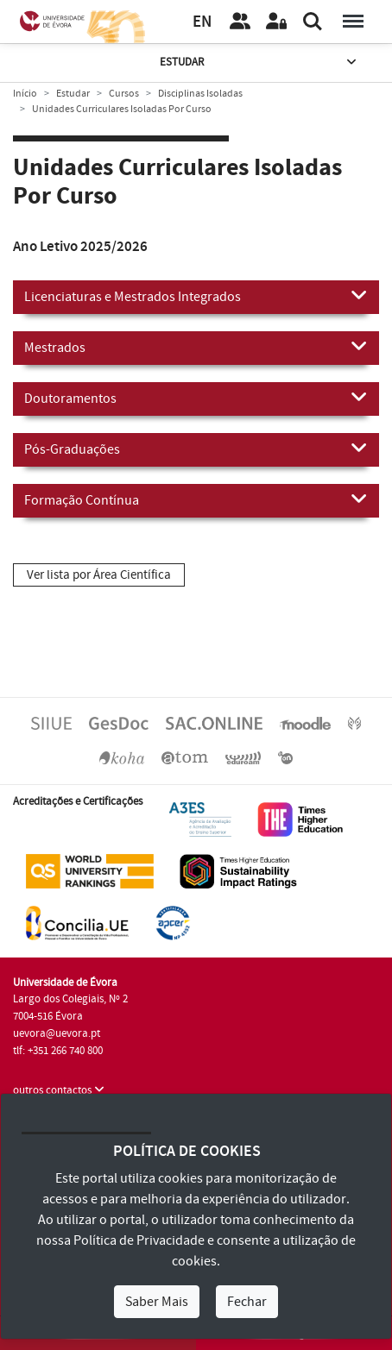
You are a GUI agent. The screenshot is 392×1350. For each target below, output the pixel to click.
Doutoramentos (196, 397)
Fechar (247, 1301)
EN (202, 22)
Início (25, 93)
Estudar (259, 62)
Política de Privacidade (139, 1240)
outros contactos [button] (58, 1090)
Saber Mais (156, 1301)
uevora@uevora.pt (56, 1033)
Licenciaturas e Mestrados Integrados (196, 295)
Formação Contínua (196, 499)
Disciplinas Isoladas (200, 93)
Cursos (124, 93)
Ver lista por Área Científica (99, 575)
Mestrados (196, 346)
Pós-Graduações (196, 448)
